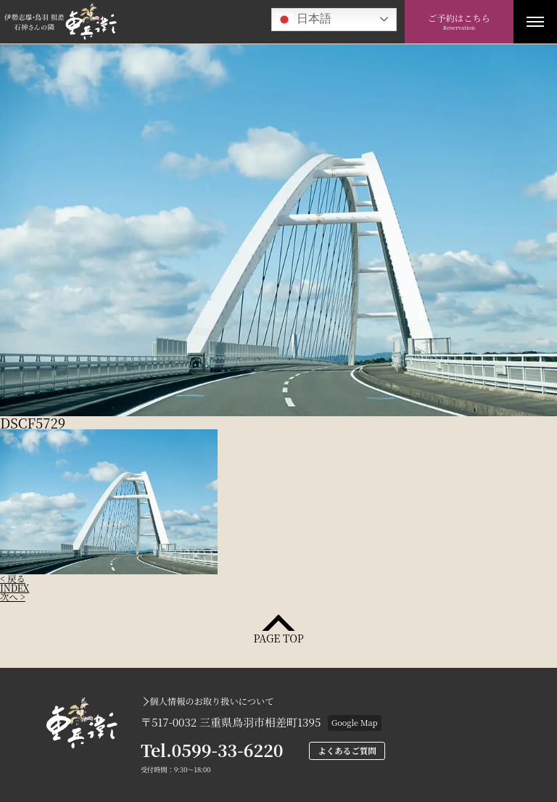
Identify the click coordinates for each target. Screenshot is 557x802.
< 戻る (12, 578)
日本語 (303, 19)
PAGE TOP (278, 637)
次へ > (12, 596)
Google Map (354, 722)
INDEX (14, 588)
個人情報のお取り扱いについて (211, 701)
